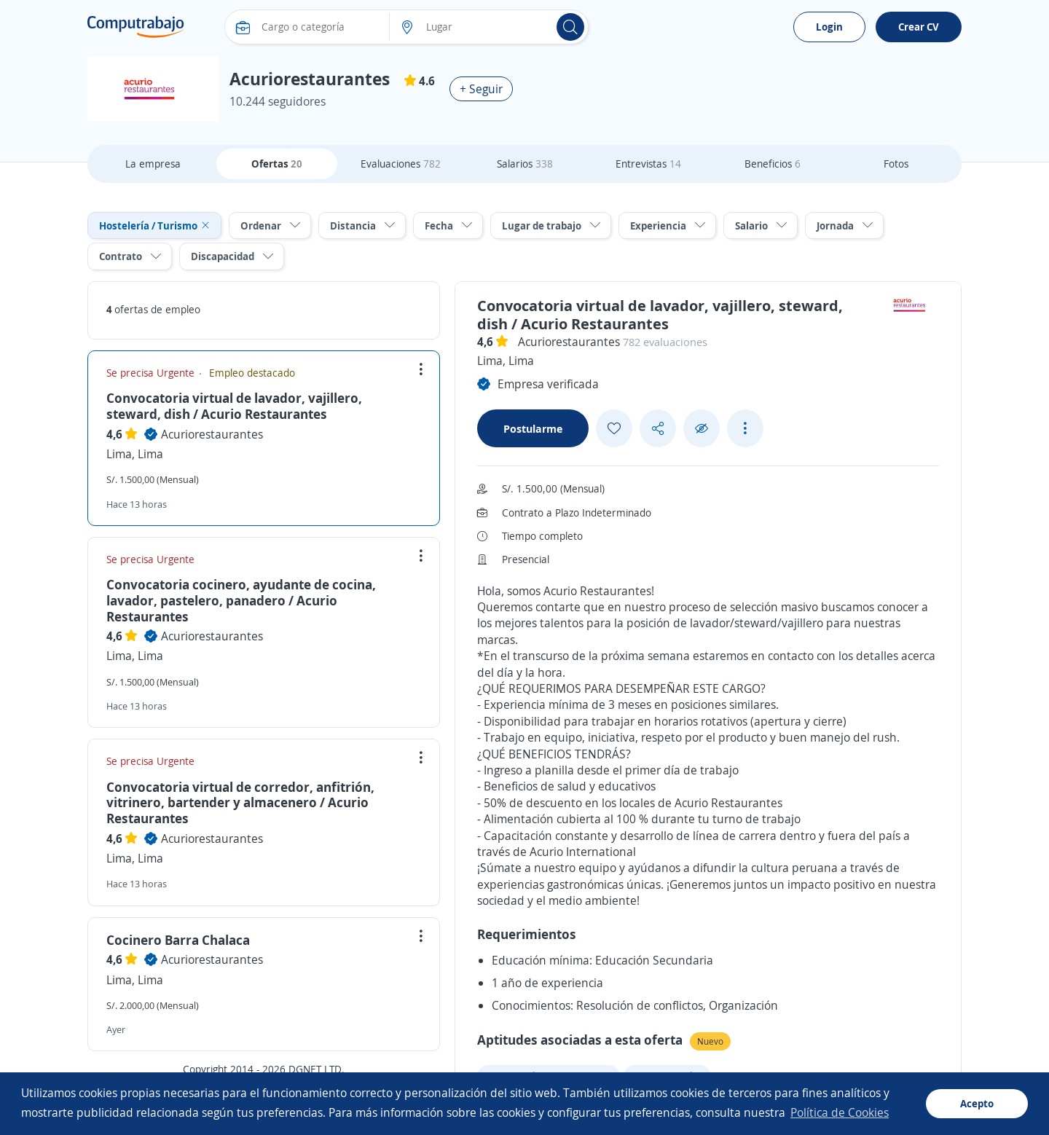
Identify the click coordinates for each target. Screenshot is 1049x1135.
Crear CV (918, 27)
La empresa (153, 163)
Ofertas (276, 163)
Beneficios (772, 163)
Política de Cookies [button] (839, 1112)
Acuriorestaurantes (212, 434)
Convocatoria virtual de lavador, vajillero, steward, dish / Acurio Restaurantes (234, 406)
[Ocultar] (701, 428)
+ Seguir (481, 89)
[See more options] (745, 428)
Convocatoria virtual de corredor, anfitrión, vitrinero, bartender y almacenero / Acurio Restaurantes (240, 802)
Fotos (896, 163)
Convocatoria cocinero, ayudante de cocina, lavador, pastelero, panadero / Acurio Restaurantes (241, 600)
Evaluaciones (401, 163)
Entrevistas (648, 163)
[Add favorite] (614, 428)
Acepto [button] (977, 1103)
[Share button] (657, 428)
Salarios (525, 163)
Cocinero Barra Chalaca (178, 940)
